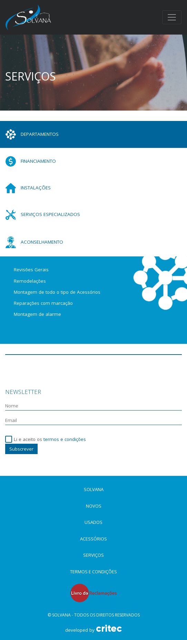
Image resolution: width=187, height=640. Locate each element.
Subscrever (21, 449)
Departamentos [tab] (32, 134)
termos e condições (64, 439)
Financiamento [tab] (31, 161)
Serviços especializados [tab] (43, 215)
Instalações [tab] (28, 188)
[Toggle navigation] (171, 17)
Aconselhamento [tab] (34, 242)
